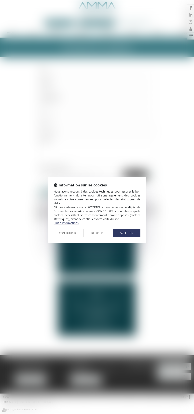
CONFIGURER (67, 233)
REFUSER (97, 233)
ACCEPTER (126, 233)
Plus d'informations (66, 223)
